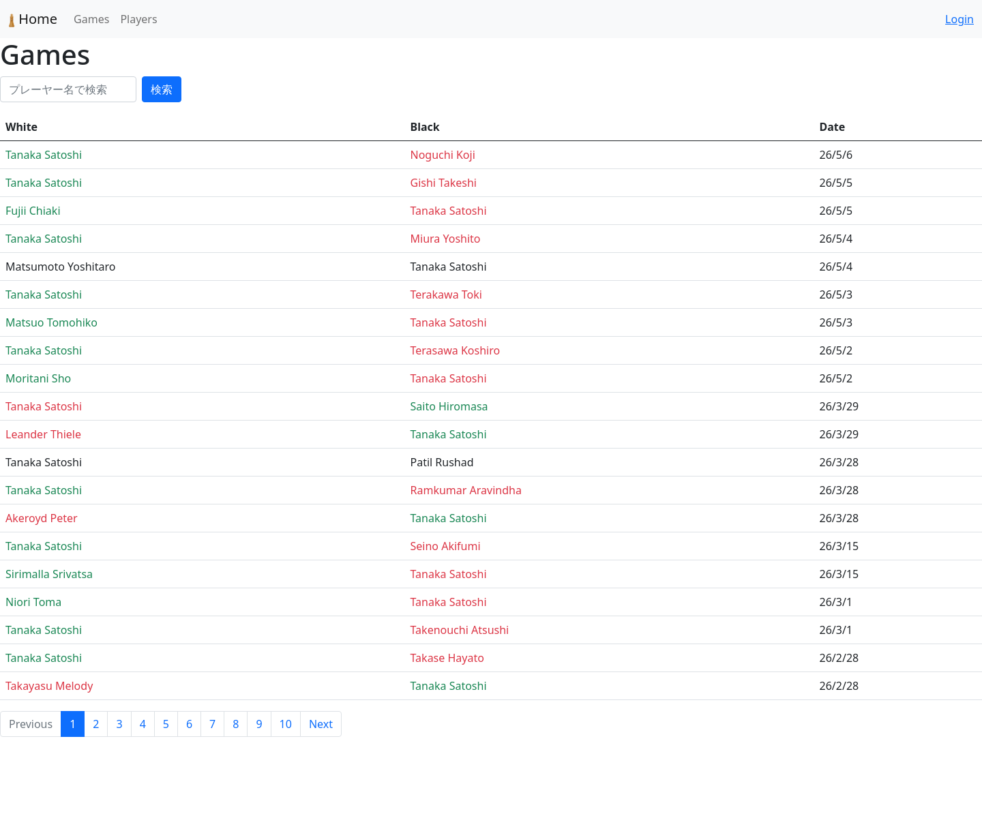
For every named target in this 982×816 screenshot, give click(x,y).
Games (91, 19)
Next (321, 723)
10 (286, 723)
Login (959, 19)
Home (32, 19)
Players (138, 19)
